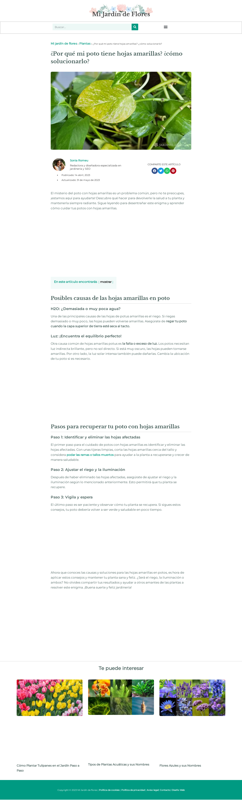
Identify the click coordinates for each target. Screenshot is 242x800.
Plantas (84, 44)
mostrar (105, 282)
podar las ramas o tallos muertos (90, 455)
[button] (166, 27)
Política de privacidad (133, 790)
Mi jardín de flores (64, 44)
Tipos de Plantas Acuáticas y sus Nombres (118, 765)
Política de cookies (109, 790)
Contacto (165, 790)
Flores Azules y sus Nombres (180, 766)
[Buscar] (135, 27)
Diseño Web (178, 790)
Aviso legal (153, 790)
